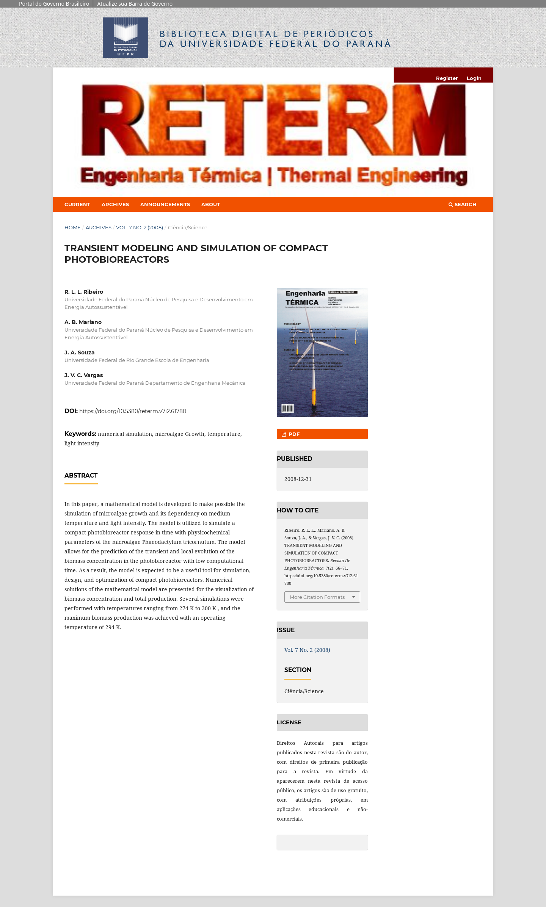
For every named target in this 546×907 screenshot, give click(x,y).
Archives (115, 204)
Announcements (165, 204)
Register (447, 78)
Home (72, 227)
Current (77, 204)
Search (463, 204)
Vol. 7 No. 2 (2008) (139, 227)
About (210, 204)
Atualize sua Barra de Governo (135, 3)
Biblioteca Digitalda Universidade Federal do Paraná (276, 39)
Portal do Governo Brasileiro (54, 3)
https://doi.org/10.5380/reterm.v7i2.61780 (132, 411)
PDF (293, 434)
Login (474, 78)
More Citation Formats (317, 597)
